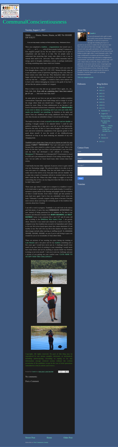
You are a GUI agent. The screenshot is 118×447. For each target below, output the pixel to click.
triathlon (57, 243)
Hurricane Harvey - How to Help (106, 117)
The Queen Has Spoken (105, 122)
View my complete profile (85, 77)
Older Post (67, 437)
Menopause (29, 154)
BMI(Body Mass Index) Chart (51, 219)
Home (49, 437)
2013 (101, 141)
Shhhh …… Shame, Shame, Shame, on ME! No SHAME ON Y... (107, 128)
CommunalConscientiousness (35, 22)
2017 (101, 108)
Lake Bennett (30, 243)
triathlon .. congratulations (50, 47)
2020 (101, 99)
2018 (101, 105)
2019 (101, 102)
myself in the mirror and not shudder (58, 121)
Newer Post (30, 437)
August (103, 113)
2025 (101, 90)
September (104, 110)
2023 (101, 93)
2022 (101, 96)
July (102, 135)
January (103, 138)
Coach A (92, 33)
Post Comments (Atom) (41, 442)
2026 (101, 87)
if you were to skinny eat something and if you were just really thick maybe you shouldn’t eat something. (48, 110)
